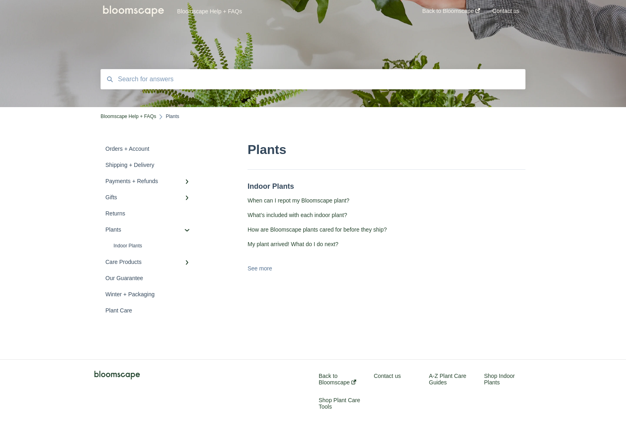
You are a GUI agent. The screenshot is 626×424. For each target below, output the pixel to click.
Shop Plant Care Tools (339, 403)
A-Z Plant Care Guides (447, 379)
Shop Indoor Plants (499, 379)
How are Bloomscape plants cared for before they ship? (317, 229)
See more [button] (260, 268)
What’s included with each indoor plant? (297, 215)
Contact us (387, 376)
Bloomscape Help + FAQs (209, 11)
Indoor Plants (127, 246)
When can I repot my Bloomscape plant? (298, 200)
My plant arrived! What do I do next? (293, 244)
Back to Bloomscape (337, 379)
